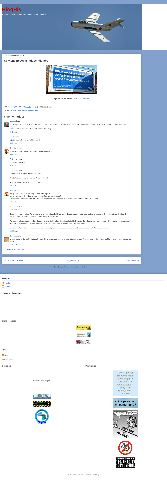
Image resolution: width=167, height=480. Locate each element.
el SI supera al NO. (83, 99)
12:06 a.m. (14, 231)
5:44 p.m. (13, 154)
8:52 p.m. (13, 165)
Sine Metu (14, 236)
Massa (12, 121)
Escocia (13, 110)
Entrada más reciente (13, 260)
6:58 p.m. (13, 186)
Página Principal (74, 260)
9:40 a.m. (13, 132)
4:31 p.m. (13, 143)
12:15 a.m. (14, 244)
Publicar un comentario (15, 249)
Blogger (98, 475)
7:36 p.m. (13, 201)
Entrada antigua (132, 260)
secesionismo (33, 110)
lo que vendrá (22, 110)
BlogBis (11, 9)
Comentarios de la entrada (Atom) (76, 267)
